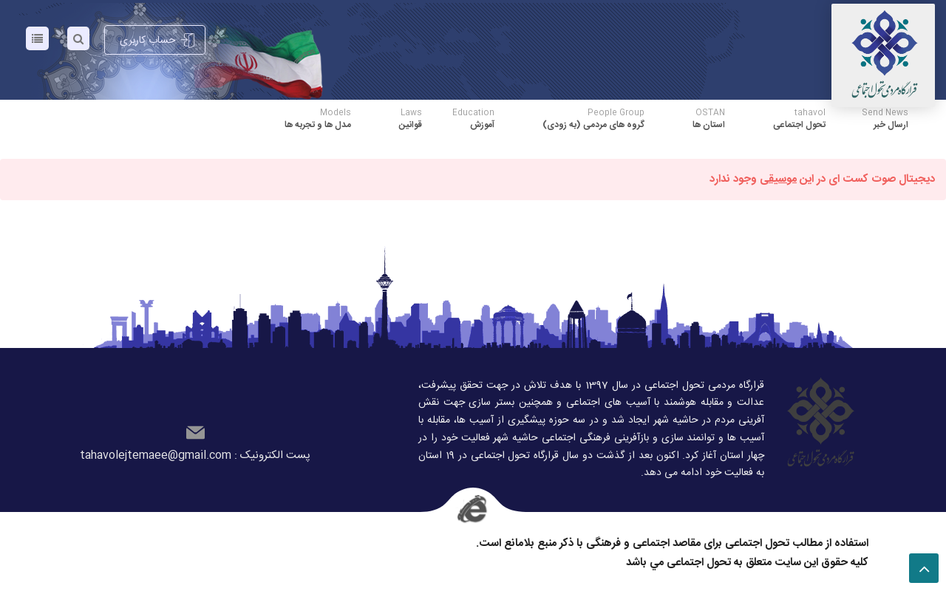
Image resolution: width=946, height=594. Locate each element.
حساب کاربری (157, 41)
